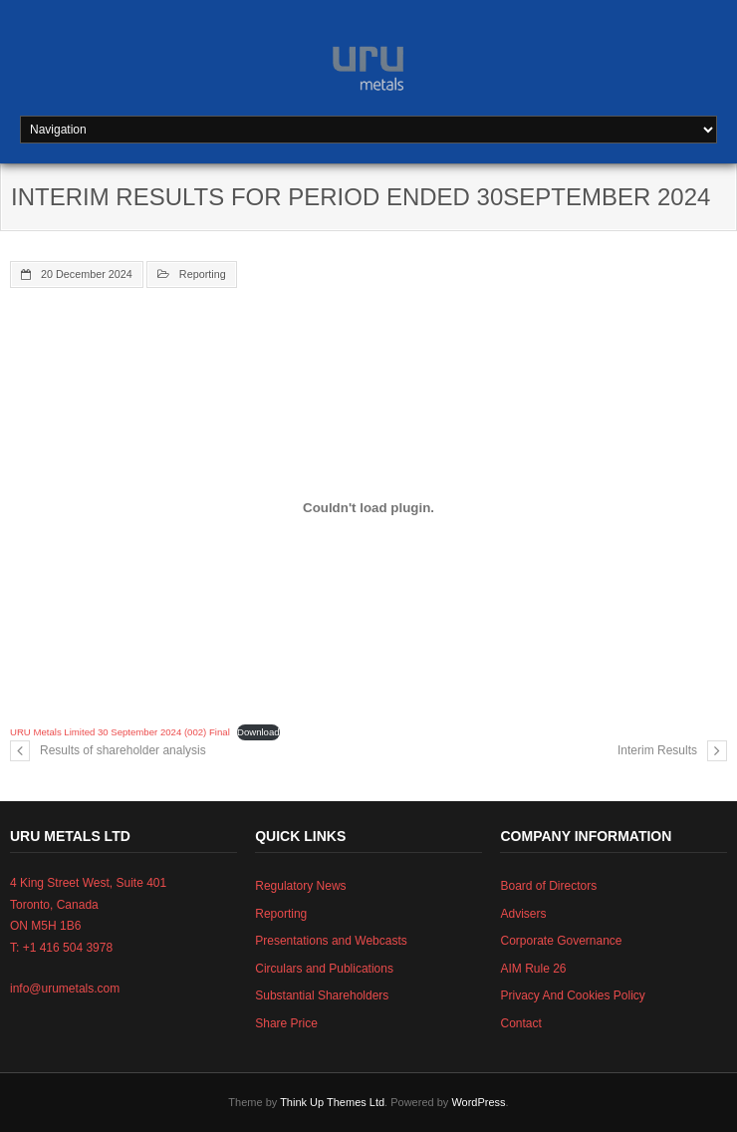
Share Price (286, 1023)
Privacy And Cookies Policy (572, 995)
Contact (520, 1023)
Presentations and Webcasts (331, 941)
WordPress (478, 1102)
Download (258, 731)
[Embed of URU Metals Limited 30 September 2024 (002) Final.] (368, 507)
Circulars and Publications (324, 969)
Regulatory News (300, 886)
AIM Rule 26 (533, 969)
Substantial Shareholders (321, 995)
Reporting (202, 274)
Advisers (523, 914)
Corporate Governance (560, 941)
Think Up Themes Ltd (332, 1102)
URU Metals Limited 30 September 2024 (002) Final (120, 731)
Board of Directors (548, 886)
